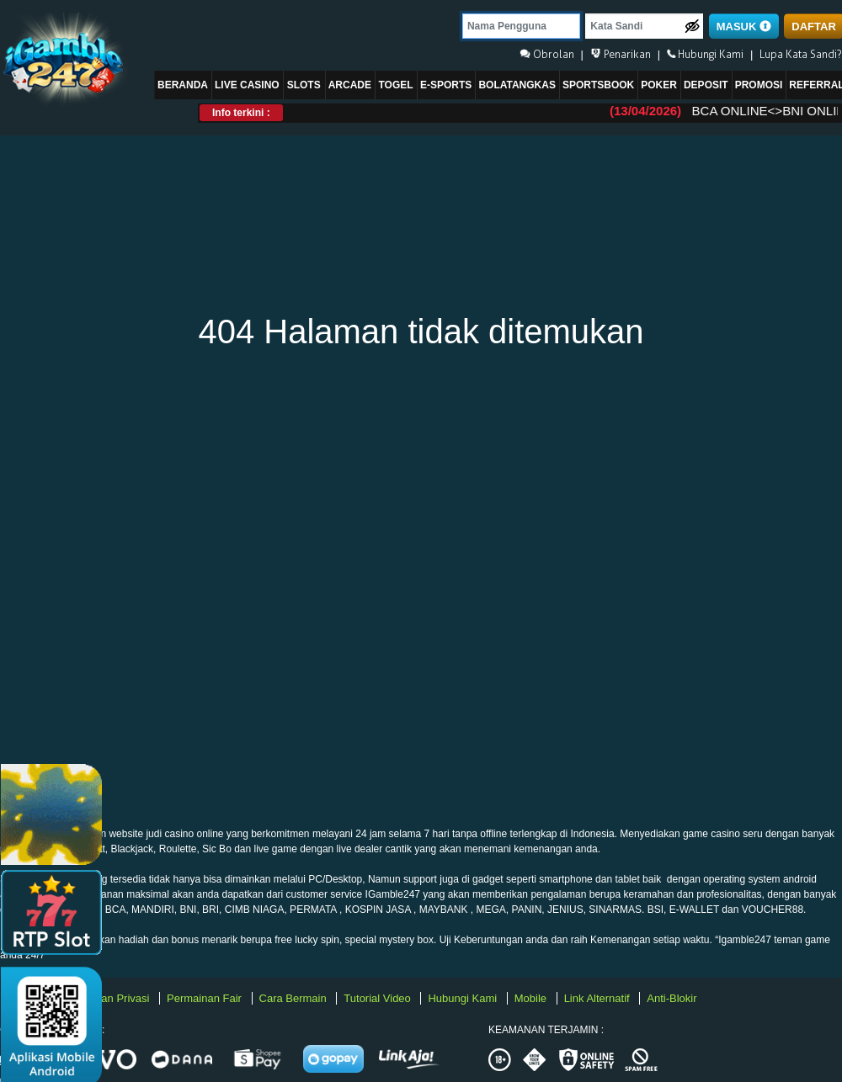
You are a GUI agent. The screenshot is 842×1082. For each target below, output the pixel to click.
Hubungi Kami (463, 998)
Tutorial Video (378, 998)
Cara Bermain (294, 998)
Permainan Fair (205, 998)
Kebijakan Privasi (109, 998)
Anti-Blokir (671, 998)
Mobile (532, 998)
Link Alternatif (598, 998)
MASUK (744, 26)
